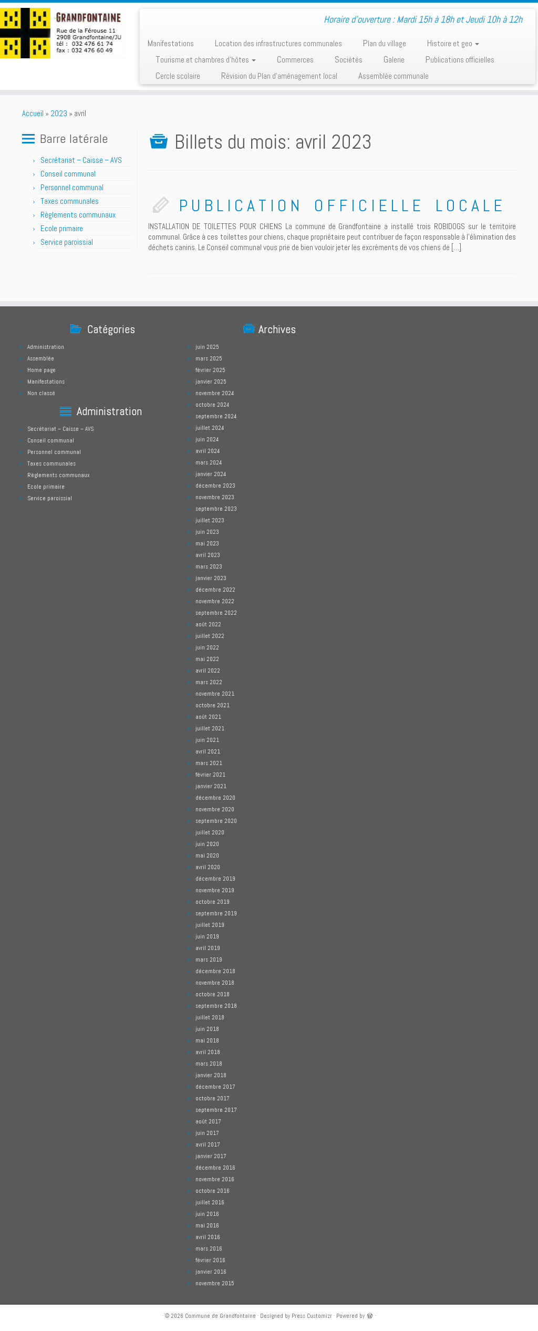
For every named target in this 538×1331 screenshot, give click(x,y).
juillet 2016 (209, 1202)
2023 (58, 113)
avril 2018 (207, 1052)
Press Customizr (312, 1315)
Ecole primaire (61, 228)
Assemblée (40, 358)
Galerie (394, 59)
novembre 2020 (214, 809)
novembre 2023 (214, 497)
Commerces (295, 59)
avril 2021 (207, 751)
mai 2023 (207, 543)
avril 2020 (207, 867)
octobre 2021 (212, 705)
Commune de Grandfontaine (220, 1315)
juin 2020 (207, 844)
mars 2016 (208, 1248)
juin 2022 (207, 647)
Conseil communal (68, 174)
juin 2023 (207, 531)
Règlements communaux (78, 215)
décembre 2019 (215, 878)
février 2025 (210, 370)
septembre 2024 (215, 416)
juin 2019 (207, 936)
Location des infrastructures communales (278, 43)
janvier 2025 (210, 381)
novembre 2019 (214, 890)
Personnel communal (72, 187)
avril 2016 (207, 1237)
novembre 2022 (214, 601)
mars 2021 (208, 763)
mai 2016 (207, 1225)
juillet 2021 (209, 728)
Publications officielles (460, 59)
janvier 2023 (210, 578)
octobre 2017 (212, 1098)
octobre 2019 (212, 901)
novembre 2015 (214, 1283)
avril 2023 (207, 555)
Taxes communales (69, 201)
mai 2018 (207, 1040)
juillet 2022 (209, 635)
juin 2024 (207, 439)
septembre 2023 (216, 508)
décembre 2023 (215, 485)
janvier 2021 (210, 786)
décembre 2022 (215, 589)
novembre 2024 (214, 393)
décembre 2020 (215, 797)
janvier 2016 (210, 1271)
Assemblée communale (393, 75)
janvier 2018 (210, 1075)
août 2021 (208, 716)
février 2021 (210, 774)
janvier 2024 (210, 474)
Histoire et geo (453, 43)
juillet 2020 (209, 832)
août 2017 (208, 1121)
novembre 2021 (214, 693)
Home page (41, 370)
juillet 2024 (209, 427)
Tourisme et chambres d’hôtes (206, 59)
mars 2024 (208, 462)
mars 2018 (208, 1063)
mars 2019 (208, 959)
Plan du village (384, 43)
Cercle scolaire (178, 75)
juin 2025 (207, 346)
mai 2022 (207, 659)
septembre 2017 (216, 1109)
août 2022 (208, 624)
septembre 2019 (216, 913)
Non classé (41, 393)
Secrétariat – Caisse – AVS (81, 160)
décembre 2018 (215, 971)
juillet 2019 (209, 924)
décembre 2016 (215, 1167)
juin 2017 (207, 1133)
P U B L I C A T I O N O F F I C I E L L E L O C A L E (340, 205)
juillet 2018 (209, 1017)
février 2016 (210, 1260)
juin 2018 (207, 1029)
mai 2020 (207, 855)
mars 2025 (208, 358)
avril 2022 (207, 670)
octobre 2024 (212, 404)
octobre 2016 (212, 1190)
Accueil (33, 113)
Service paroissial (66, 242)
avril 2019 (207, 948)
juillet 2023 (209, 520)
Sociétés (349, 59)
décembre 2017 (215, 1086)
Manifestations (171, 43)
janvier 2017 (210, 1156)
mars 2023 (208, 566)
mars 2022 (208, 682)
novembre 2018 (214, 982)
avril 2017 (207, 1144)
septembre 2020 (216, 820)
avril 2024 (207, 451)
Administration (45, 346)
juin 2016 (207, 1213)
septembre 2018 (216, 1005)
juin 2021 (207, 740)
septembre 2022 (216, 612)
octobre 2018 (212, 994)
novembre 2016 (214, 1179)
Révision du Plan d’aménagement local (279, 75)
